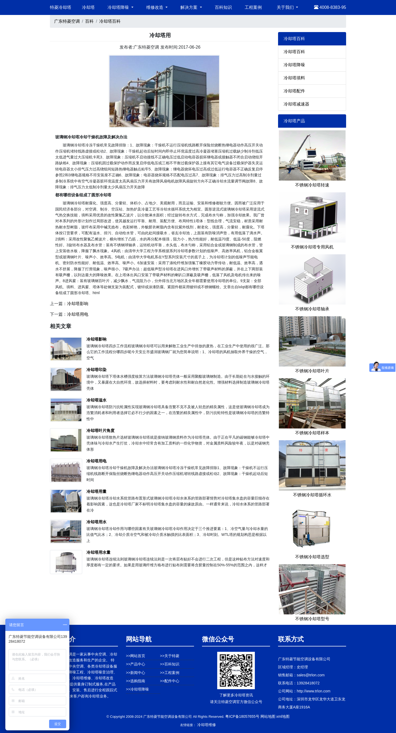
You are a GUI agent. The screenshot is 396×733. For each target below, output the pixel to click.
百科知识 (223, 7)
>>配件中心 (169, 681)
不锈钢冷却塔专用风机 (312, 247)
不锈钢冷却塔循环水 (312, 495)
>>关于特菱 (169, 656)
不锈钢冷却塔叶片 (312, 371)
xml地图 (283, 716)
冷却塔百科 (110, 21)
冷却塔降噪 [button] (119, 7)
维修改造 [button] (155, 7)
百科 (89, 21)
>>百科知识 (169, 664)
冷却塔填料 (294, 78)
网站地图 (267, 716)
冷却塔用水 (96, 522)
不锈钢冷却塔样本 (312, 433)
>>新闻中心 (135, 672)
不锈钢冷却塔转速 (312, 185)
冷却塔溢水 (96, 400)
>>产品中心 (135, 664)
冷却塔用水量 (98, 552)
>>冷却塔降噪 (137, 689)
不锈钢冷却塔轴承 (312, 309)
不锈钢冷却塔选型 (312, 557)
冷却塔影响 (77, 303)
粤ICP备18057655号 (242, 716)
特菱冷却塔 (60, 7)
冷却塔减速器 (296, 104)
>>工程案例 (169, 672)
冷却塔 (88, 7)
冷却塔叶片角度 (100, 430)
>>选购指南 (135, 681)
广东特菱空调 (67, 21)
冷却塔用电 (77, 314)
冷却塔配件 (294, 91)
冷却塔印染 (96, 369)
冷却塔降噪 (294, 65)
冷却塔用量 (96, 491)
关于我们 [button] (286, 7)
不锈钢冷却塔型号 (312, 619)
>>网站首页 (135, 656)
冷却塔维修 (206, 725)
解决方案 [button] (189, 7)
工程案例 (253, 7)
